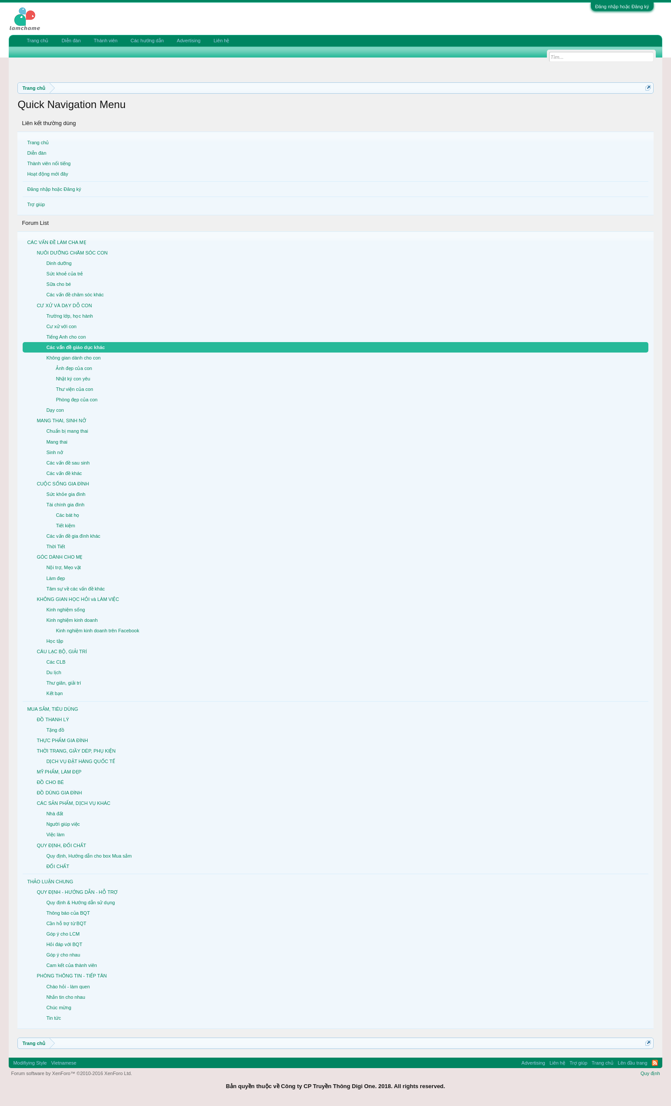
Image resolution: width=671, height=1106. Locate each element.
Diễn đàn (36, 153)
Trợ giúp (36, 204)
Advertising (188, 40)
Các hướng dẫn (147, 40)
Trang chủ (38, 142)
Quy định (650, 1073)
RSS (655, 1063)
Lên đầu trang (632, 1062)
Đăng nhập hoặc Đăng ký (622, 6)
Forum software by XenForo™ (71, 1073)
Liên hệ (221, 40)
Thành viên (105, 40)
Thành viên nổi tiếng (49, 163)
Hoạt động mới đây (47, 173)
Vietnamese (63, 1062)
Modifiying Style (30, 1062)
